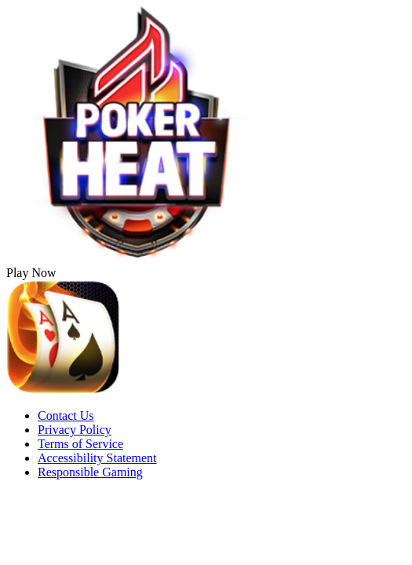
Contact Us (66, 415)
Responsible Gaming (90, 472)
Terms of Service (80, 443)
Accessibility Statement (97, 458)
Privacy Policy (74, 429)
